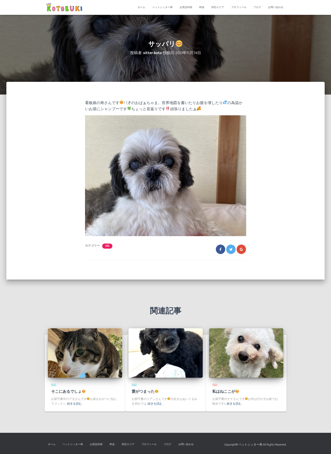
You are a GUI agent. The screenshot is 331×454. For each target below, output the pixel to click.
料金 (201, 7)
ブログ (257, 7)
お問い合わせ (275, 7)
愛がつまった (145, 392)
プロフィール (238, 7)
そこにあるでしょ (68, 392)
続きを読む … (75, 404)
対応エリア (217, 7)
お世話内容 (186, 7)
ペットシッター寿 (162, 7)
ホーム (141, 7)
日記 (107, 246)
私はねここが (225, 392)
